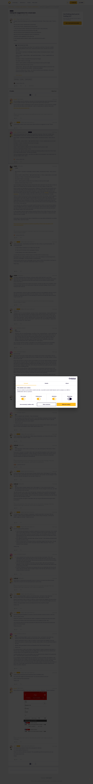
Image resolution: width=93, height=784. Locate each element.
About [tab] (67, 383)
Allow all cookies (66, 404)
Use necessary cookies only (27, 404)
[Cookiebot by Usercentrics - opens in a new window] (70, 379)
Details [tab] (46, 383)
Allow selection (46, 404)
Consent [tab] (26, 383)
